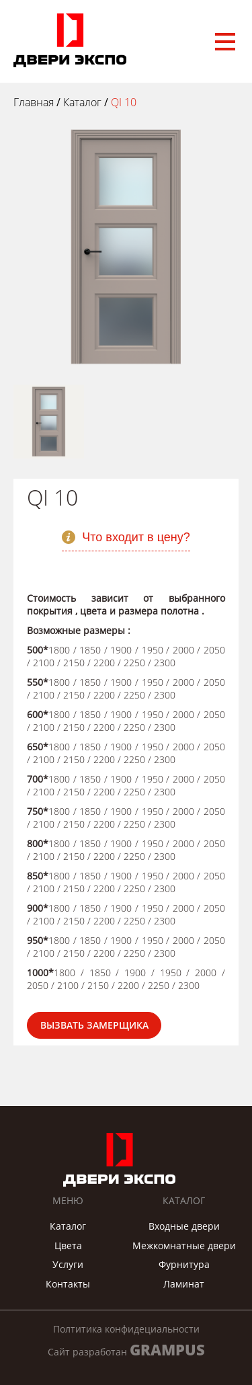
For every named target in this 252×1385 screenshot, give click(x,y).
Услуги (67, 1264)
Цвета (68, 1245)
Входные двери (184, 1226)
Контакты (68, 1283)
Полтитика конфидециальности (126, 1329)
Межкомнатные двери (184, 1245)
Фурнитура (184, 1264)
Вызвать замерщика (94, 1025)
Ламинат (183, 1283)
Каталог (68, 1226)
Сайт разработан (126, 1349)
